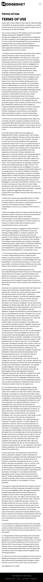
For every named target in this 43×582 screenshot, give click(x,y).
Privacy (18, 578)
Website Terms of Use (10, 578)
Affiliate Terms (34, 578)
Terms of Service (25, 578)
